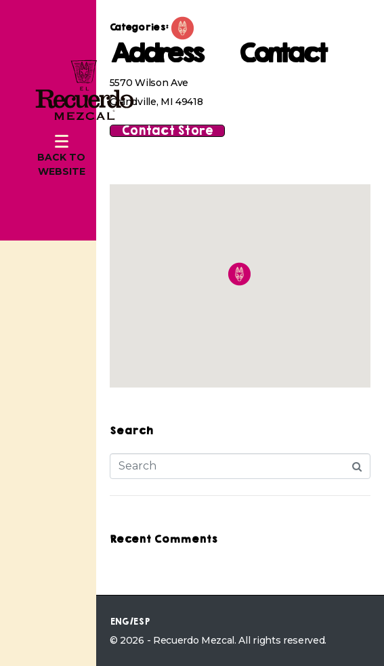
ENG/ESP (130, 621)
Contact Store (167, 131)
